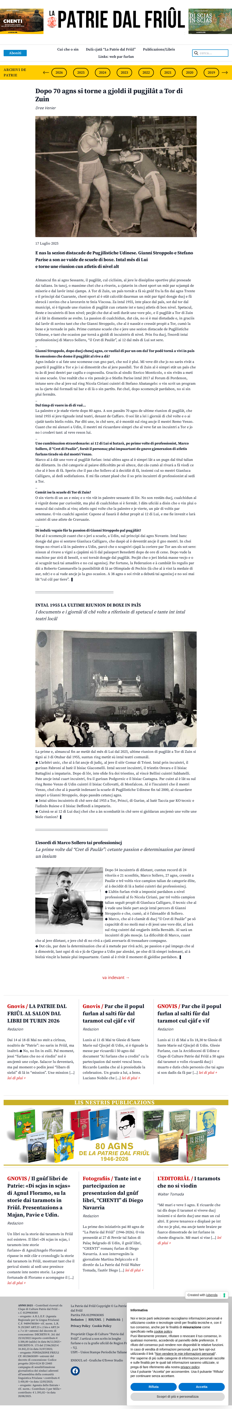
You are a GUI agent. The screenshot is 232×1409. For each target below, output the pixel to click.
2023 (124, 72)
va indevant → (116, 977)
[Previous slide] (46, 72)
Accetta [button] (202, 1387)
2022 (146, 72)
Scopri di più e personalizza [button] (177, 1396)
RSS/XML (95, 1320)
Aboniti (15, 53)
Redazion (77, 1320)
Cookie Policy (101, 1326)
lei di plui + (16, 1078)
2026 (59, 72)
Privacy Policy (80, 1326)
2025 (81, 72)
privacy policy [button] (190, 1367)
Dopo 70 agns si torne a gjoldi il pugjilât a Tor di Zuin (109, 95)
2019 (211, 72)
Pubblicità (113, 1320)
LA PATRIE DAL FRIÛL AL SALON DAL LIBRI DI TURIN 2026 (37, 1013)
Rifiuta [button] (154, 1387)
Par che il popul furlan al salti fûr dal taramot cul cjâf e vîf (113, 1013)
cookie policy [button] (163, 1331)
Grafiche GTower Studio (106, 1360)
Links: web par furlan (116, 56)
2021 (168, 72)
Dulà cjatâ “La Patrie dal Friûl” (111, 49)
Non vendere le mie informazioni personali (185, 1354)
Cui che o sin (68, 49)
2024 (102, 72)
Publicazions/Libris (159, 49)
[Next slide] (224, 72)
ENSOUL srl (79, 1360)
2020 (189, 72)
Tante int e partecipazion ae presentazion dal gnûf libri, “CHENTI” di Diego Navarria (113, 1193)
